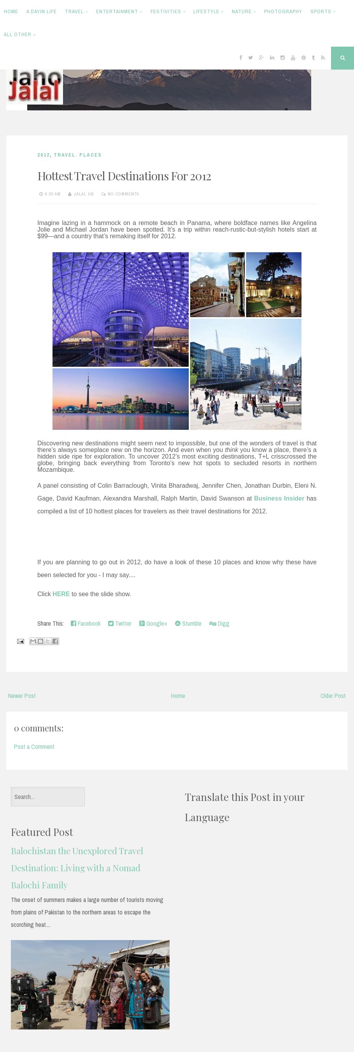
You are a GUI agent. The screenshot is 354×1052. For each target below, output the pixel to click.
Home (11, 11)
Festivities (166, 11)
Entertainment (117, 11)
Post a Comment (34, 746)
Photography (283, 11)
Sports (320, 11)
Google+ (153, 623)
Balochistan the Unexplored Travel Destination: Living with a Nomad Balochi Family (77, 868)
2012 (43, 155)
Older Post (333, 695)
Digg (219, 623)
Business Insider (279, 498)
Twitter (119, 623)
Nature (242, 11)
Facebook (85, 623)
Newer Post (22, 695)
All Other (18, 34)
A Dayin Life (41, 11)
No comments (123, 194)
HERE (61, 594)
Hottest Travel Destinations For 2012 (124, 175)
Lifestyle (206, 11)
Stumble (188, 623)
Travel (74, 11)
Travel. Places (78, 155)
